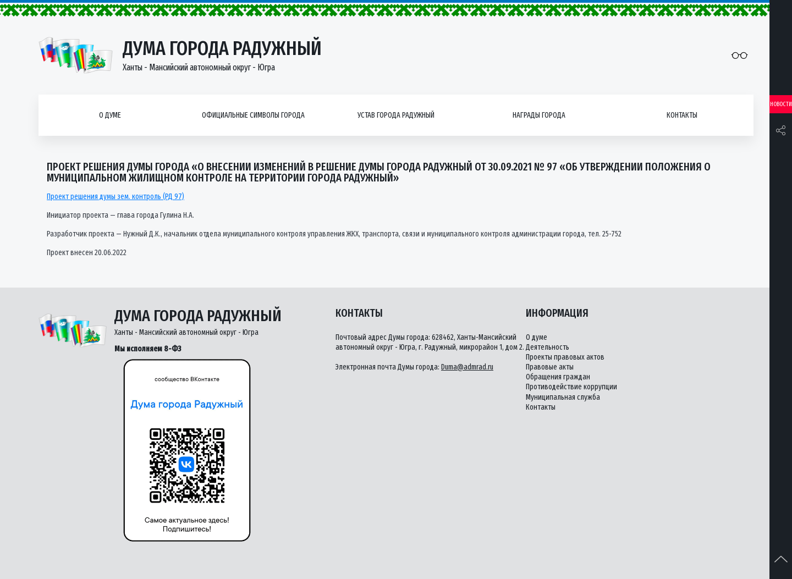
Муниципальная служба (563, 397)
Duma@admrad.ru (467, 367)
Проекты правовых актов (565, 357)
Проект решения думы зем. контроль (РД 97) (115, 196)
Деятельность (547, 347)
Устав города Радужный (396, 115)
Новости (781, 104)
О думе (110, 115)
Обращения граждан (558, 377)
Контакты (682, 115)
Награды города (539, 115)
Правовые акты (550, 367)
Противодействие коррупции (571, 386)
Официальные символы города (253, 115)
